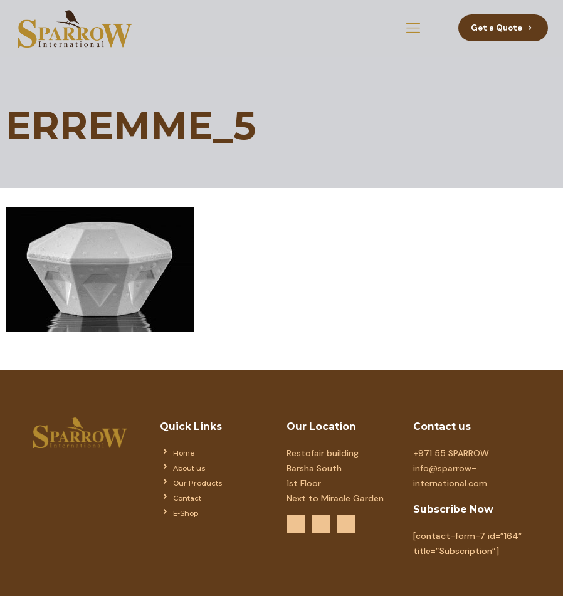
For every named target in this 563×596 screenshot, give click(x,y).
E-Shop (185, 513)
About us (189, 468)
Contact (187, 498)
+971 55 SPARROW (451, 453)
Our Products (197, 483)
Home (183, 453)
